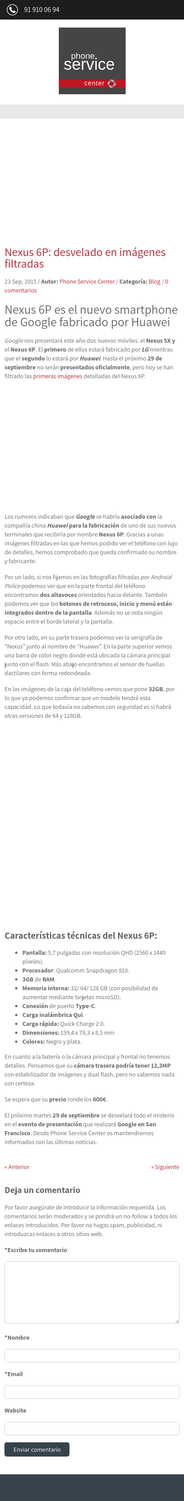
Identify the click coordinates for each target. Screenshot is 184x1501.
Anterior (16, 1167)
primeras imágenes (57, 376)
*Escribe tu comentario (35, 1250)
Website (15, 1410)
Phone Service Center (87, 281)
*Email (13, 1374)
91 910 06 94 (41, 9)
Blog (154, 281)
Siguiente (165, 1167)
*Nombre (16, 1337)
